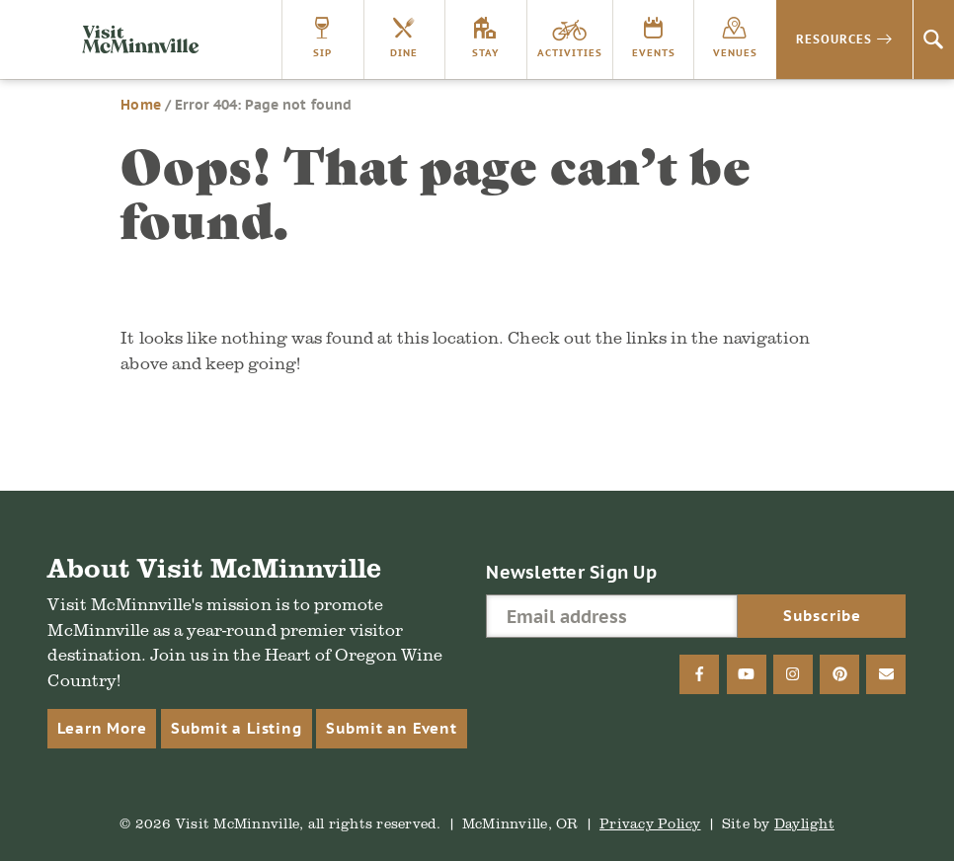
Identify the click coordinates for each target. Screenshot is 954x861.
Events (654, 52)
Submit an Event (391, 728)
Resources (834, 39)
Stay (485, 52)
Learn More (101, 728)
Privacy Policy (650, 823)
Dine (404, 52)
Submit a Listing (236, 728)
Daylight (804, 823)
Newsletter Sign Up (571, 572)
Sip (322, 52)
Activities (569, 52)
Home (140, 105)
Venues (735, 52)
